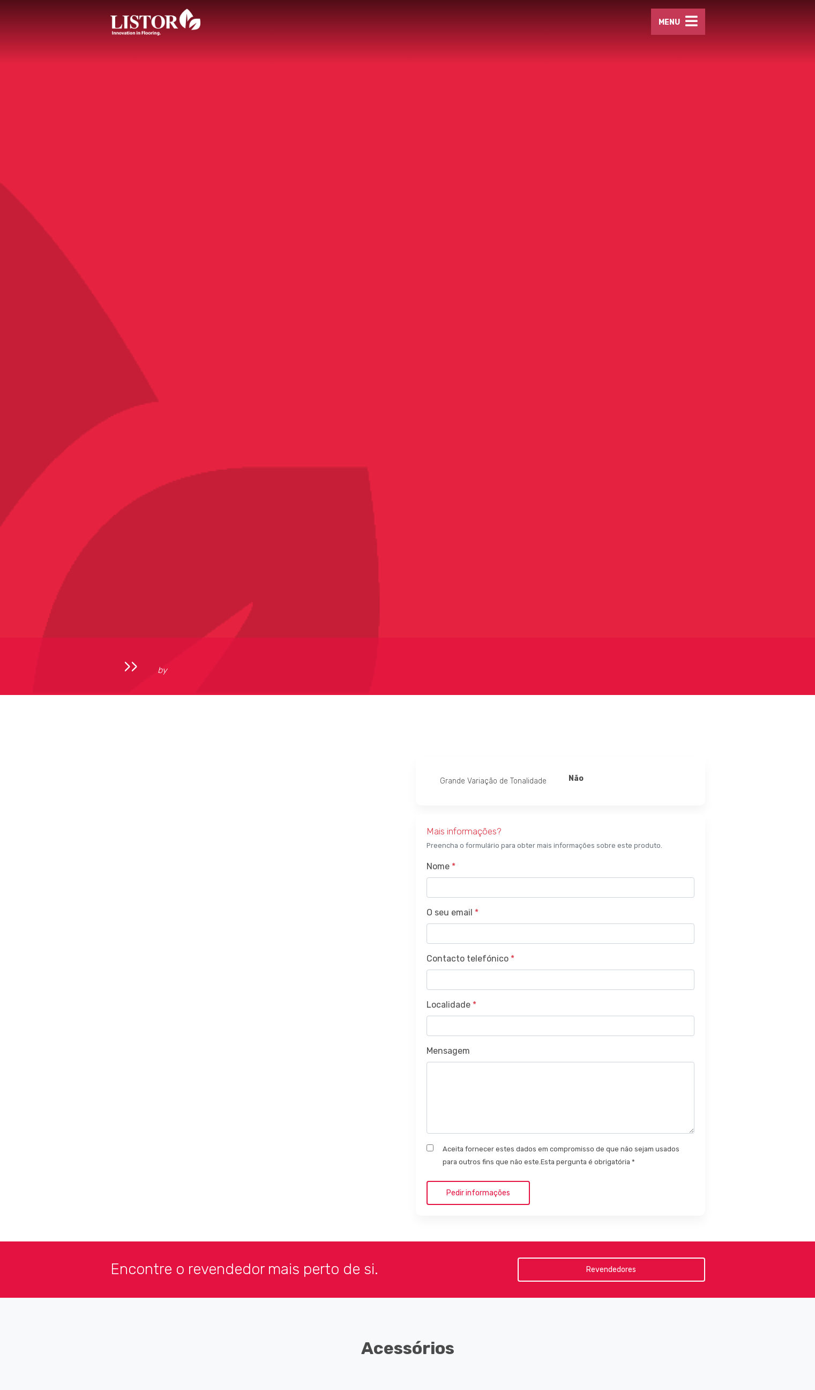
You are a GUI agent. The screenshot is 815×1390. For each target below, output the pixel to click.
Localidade (451, 1005)
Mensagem (448, 1051)
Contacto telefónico (470, 958)
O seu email (452, 912)
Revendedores (611, 1269)
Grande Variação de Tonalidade (493, 781)
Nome (441, 866)
